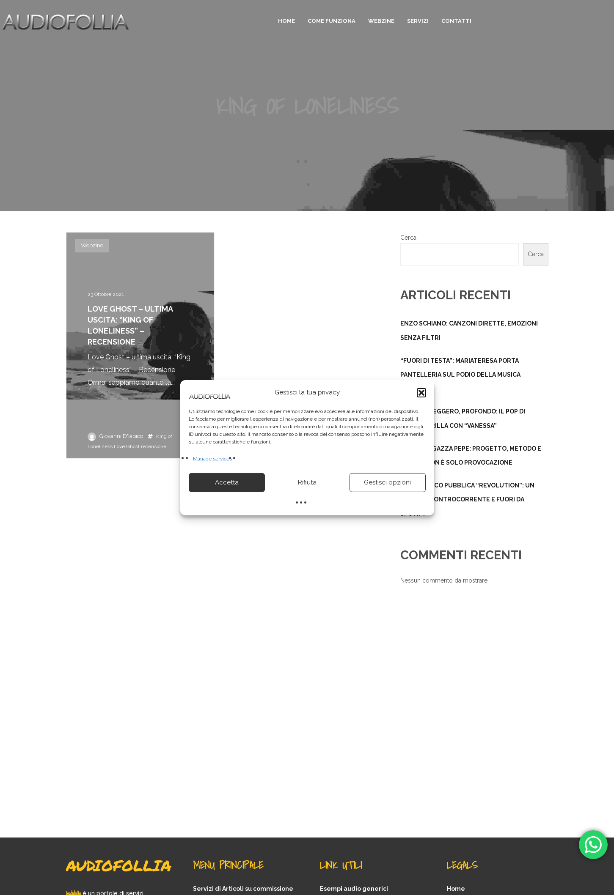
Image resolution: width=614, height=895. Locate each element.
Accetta (227, 482)
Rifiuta (307, 482)
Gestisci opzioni (387, 482)
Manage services (212, 458)
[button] (421, 392)
